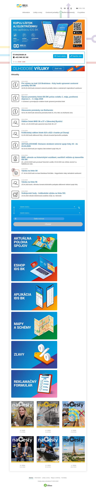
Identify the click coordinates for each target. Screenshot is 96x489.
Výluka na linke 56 (29, 182)
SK (77, 8)
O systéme (81, 12)
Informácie (26, 12)
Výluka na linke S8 (29, 171)
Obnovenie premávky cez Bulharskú (37, 110)
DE (84, 8)
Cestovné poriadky (52, 12)
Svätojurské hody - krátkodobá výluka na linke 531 (43, 193)
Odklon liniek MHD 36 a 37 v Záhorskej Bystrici (41, 121)
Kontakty (64, 477)
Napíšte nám (76, 56)
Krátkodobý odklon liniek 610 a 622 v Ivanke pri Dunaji (45, 133)
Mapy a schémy (55, 477)
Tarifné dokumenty (68, 12)
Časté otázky (60, 56)
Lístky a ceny (37, 12)
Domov (31, 477)
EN (80, 8)
